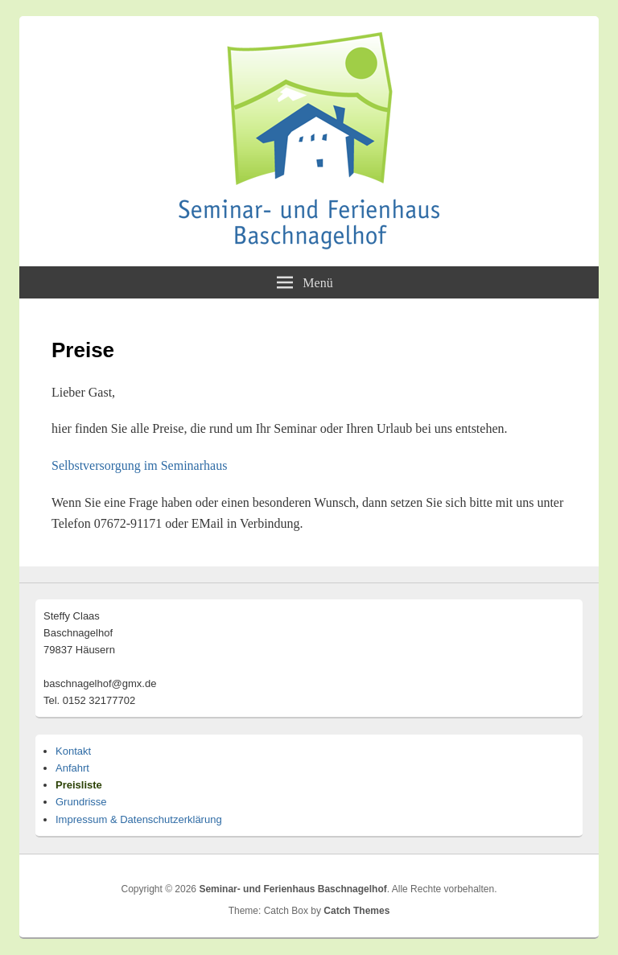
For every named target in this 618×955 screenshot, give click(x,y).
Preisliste (79, 785)
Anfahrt (72, 768)
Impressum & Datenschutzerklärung (139, 819)
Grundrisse (81, 802)
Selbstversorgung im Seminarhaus (139, 465)
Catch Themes (356, 910)
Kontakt (73, 751)
